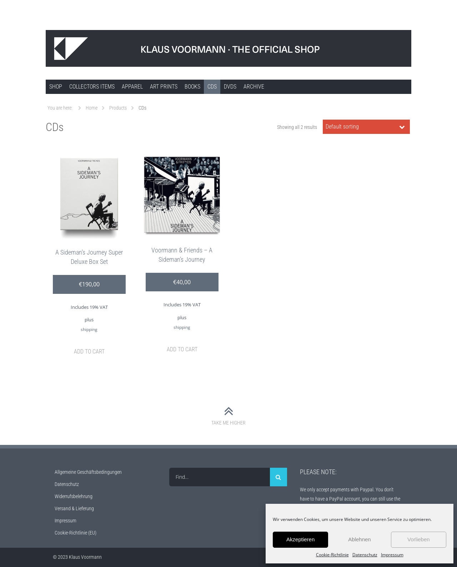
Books (192, 86)
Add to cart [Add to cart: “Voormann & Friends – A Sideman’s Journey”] (182, 349)
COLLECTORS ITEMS (92, 86)
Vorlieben (418, 539)
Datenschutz (364, 555)
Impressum (392, 555)
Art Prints (163, 86)
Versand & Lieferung (74, 508)
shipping (89, 329)
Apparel (132, 86)
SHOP (55, 86)
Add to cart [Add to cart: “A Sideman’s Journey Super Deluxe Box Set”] (89, 351)
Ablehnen (359, 539)
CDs (212, 86)
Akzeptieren (300, 539)
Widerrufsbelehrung (73, 496)
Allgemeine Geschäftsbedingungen (88, 472)
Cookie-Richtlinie (332, 555)
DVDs (230, 86)
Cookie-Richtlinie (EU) (75, 533)
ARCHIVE (253, 86)
